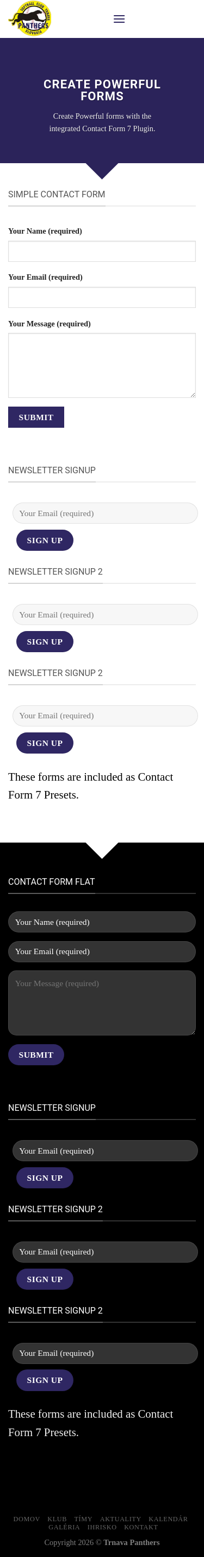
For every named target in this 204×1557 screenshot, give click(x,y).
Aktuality (120, 1519)
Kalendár (168, 1519)
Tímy (84, 1519)
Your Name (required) (45, 231)
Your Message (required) (49, 323)
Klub (57, 1519)
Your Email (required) (45, 277)
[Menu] (119, 18)
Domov (27, 1519)
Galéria (64, 1527)
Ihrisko (102, 1527)
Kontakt (141, 1527)
